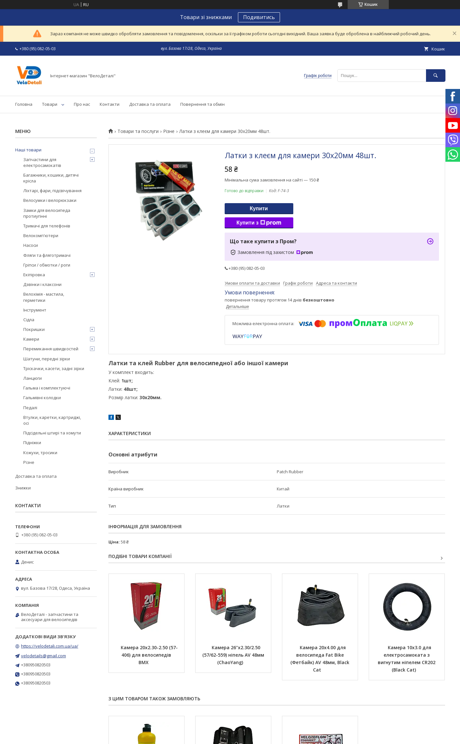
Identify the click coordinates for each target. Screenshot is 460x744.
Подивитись (259, 17)
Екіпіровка (34, 275)
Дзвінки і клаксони (42, 284)
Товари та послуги (138, 131)
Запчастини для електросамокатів (42, 162)
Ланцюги (32, 378)
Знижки (23, 488)
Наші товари (28, 150)
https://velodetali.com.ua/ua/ (49, 646)
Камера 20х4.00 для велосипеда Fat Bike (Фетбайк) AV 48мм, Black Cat (320, 658)
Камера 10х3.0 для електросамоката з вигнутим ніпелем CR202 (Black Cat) (407, 658)
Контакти (109, 104)
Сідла (28, 320)
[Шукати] (435, 75)
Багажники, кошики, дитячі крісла (51, 178)
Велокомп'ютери (40, 235)
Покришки (34, 329)
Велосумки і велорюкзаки (49, 200)
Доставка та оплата (150, 104)
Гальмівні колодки (42, 397)
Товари (49, 104)
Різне (168, 131)
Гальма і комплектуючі (46, 388)
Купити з (258, 223)
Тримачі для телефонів (46, 226)
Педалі (30, 407)
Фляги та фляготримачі (47, 255)
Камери (31, 339)
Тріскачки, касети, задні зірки (53, 368)
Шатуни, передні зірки (46, 359)
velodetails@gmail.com (43, 655)
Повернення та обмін (202, 104)
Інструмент (34, 310)
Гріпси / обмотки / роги (46, 265)
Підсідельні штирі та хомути (52, 433)
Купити (259, 208)
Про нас (82, 104)
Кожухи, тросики (40, 452)
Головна (23, 104)
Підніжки (32, 442)
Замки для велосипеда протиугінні (46, 213)
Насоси (30, 245)
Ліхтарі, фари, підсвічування (52, 190)
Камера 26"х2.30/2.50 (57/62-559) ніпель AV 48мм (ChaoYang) (233, 654)
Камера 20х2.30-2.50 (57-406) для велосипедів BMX (149, 654)
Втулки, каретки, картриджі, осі (52, 420)
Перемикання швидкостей (50, 349)
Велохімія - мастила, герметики (43, 297)
